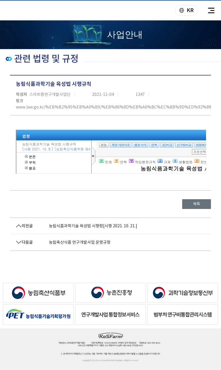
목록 (196, 204)
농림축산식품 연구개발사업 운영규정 (79, 242)
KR (184, 11)
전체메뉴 (211, 10)
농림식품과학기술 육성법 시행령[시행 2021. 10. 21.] (93, 225)
